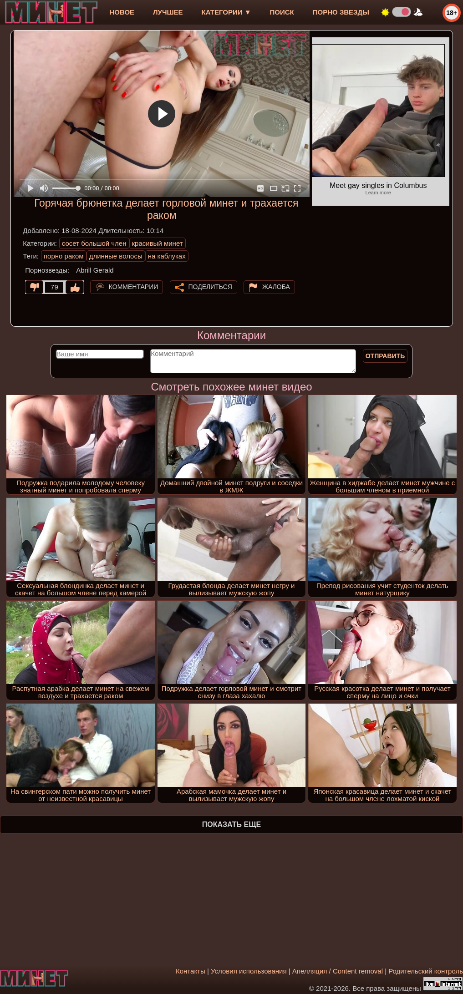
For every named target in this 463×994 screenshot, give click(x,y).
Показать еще (231, 824)
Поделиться (210, 286)
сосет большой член (94, 243)
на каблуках (167, 256)
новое (121, 12)
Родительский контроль (425, 971)
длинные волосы (115, 256)
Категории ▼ (226, 12)
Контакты (190, 971)
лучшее (168, 12)
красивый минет (157, 243)
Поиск (282, 12)
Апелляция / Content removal (337, 971)
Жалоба (276, 286)
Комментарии (133, 286)
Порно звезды (341, 12)
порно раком (64, 256)
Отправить (385, 356)
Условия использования (249, 971)
